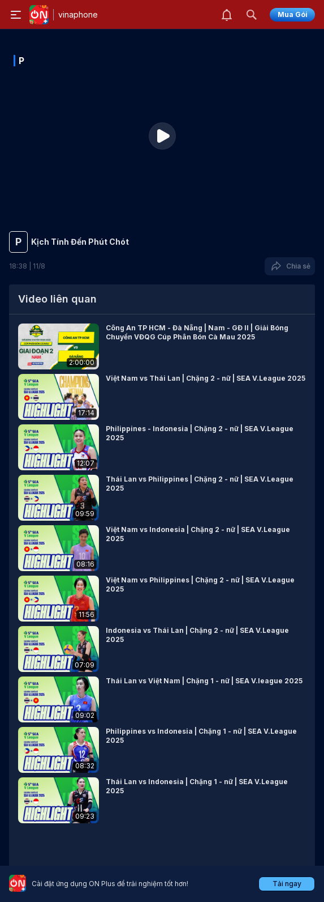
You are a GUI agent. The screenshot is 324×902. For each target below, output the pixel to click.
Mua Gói (293, 14)
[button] (162, 346)
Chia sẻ (289, 266)
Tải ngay (287, 883)
